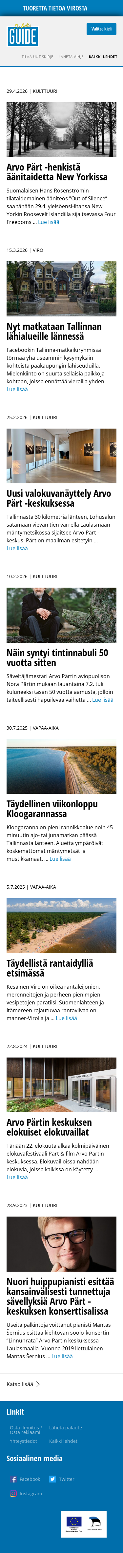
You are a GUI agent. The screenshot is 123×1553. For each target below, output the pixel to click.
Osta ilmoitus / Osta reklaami (26, 1429)
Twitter (66, 1479)
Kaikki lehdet (103, 56)
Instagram (31, 1493)
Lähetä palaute (65, 1427)
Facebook (30, 1479)
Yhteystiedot (23, 1441)
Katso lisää (20, 1384)
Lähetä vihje (71, 56)
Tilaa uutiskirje (37, 56)
